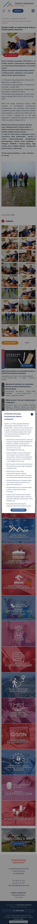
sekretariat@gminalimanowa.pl (15, 450)
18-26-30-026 (25, 459)
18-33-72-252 (12, 448)
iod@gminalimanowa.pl (17, 461)
